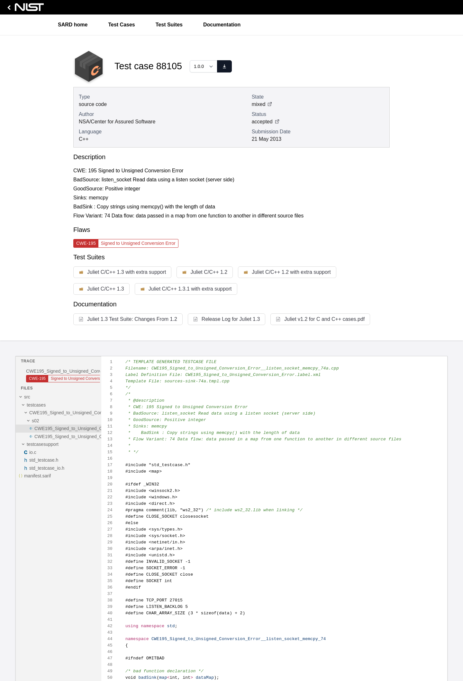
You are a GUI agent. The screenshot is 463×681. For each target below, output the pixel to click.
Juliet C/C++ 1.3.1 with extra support (186, 289)
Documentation (222, 24)
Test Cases (121, 24)
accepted (265, 121)
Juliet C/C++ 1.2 (204, 272)
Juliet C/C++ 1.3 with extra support (122, 272)
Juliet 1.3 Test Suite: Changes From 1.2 (128, 319)
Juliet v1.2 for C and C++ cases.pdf (320, 319)
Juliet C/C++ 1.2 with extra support (287, 272)
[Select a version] (203, 66)
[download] (224, 66)
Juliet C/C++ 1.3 (101, 289)
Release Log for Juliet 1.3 (226, 319)
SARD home (72, 24)
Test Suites (169, 24)
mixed (262, 104)
